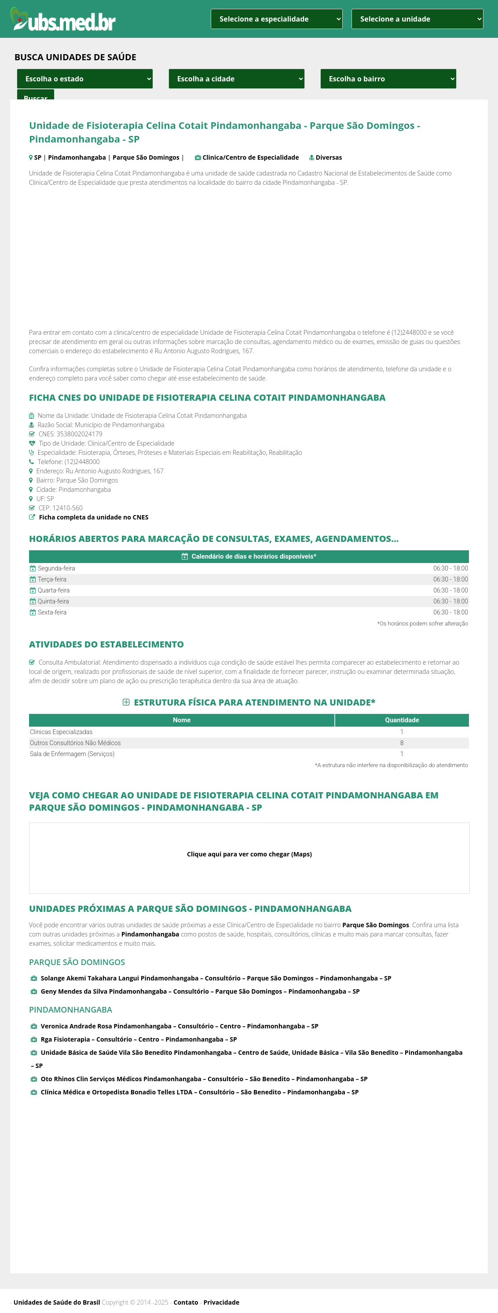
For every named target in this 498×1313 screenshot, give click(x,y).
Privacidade (221, 1302)
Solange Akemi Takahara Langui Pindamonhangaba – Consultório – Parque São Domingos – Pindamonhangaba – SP (216, 978)
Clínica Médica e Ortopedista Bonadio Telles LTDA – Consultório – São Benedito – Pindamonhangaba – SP (200, 1092)
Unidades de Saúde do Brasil (57, 1302)
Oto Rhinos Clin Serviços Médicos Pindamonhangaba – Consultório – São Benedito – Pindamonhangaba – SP (204, 1079)
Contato (186, 1302)
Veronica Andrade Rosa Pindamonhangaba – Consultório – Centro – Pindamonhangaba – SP (180, 1026)
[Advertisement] (249, 257)
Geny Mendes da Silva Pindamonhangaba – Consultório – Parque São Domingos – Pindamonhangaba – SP (200, 991)
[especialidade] (277, 19)
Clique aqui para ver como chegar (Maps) (249, 854)
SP (38, 157)
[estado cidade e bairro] (85, 79)
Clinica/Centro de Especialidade (250, 157)
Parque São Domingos (146, 157)
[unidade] (417, 19)
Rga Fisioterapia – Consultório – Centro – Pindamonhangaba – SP (139, 1039)
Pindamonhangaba (77, 157)
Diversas (329, 157)
